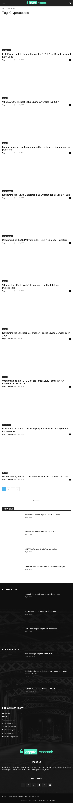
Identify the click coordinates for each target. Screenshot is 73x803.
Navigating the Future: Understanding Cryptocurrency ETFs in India (36, 195)
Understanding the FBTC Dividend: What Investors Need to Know (35, 476)
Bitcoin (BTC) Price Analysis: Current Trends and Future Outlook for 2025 (46, 672)
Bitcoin (5, 98)
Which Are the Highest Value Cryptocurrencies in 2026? (30, 102)
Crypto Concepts (7, 191)
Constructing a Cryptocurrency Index (39, 654)
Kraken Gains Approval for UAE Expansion (40, 532)
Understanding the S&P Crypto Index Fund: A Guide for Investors (34, 240)
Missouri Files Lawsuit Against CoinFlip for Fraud (42, 514)
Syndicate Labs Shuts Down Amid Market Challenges (45, 566)
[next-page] (18, 489)
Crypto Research (7, 60)
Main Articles (6, 50)
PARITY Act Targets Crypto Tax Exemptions (41, 549)
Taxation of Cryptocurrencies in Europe (40, 688)
